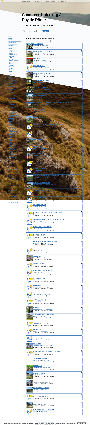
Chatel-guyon (36, 396)
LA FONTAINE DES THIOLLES (41, 183)
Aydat (34, 316)
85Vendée (10, 161)
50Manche (10, 109)
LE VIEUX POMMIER (39, 373)
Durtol (34, 265)
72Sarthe (10, 142)
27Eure (10, 74)
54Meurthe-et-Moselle (13, 115)
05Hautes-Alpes (12, 42)
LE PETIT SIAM (37, 366)
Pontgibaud (35, 67)
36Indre (10, 87)
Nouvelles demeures (26, 1)
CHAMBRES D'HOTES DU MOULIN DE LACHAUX (46, 351)
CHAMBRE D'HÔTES (39, 234)
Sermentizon (36, 155)
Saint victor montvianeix (38, 82)
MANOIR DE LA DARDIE (39, 197)
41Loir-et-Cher (11, 95)
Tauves (34, 404)
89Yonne (10, 167)
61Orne (10, 125)
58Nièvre (10, 121)
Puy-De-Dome (45, 45)
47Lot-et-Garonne (12, 104)
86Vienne (10, 163)
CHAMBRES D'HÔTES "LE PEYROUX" (43, 410)
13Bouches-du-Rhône (13, 54)
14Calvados (11, 56)
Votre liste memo (38, 1)
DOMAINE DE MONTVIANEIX (41, 80)
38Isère (10, 90)
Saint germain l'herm (37, 184)
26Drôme (10, 72)
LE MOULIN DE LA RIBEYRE (41, 388)
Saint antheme (36, 360)
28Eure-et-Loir (11, 75)
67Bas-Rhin (11, 134)
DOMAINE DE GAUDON (39, 168)
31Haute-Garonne (12, 80)
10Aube (10, 50)
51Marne (10, 110)
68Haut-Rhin (11, 136)
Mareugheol (35, 118)
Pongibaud (35, 206)
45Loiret (10, 101)
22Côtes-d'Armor (12, 66)
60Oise (10, 124)
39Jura (10, 92)
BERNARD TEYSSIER (39, 110)
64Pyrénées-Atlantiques (13, 130)
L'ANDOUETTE (37, 344)
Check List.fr (11, 190)
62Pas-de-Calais (12, 127)
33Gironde (10, 83)
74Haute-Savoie (12, 145)
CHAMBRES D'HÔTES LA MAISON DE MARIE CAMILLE (48, 219)
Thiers (34, 75)
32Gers (10, 81)
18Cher (10, 62)
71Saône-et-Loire (12, 140)
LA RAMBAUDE (37, 285)
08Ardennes (11, 47)
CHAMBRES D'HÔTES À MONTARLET (43, 190)
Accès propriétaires (62, 1)
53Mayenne (11, 113)
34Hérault (10, 84)
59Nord (10, 122)
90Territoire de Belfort (13, 169)
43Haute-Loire (11, 98)
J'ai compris (81, 423)
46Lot (9, 103)
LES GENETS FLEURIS (39, 205)
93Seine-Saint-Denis (13, 173)
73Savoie (10, 143)
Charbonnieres (36, 294)
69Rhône (10, 137)
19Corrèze (10, 63)
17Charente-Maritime (13, 60)
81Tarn (9, 155)
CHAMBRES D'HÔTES (39, 263)
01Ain (9, 36)
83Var (9, 158)
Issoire (34, 148)
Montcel (35, 411)
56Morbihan (11, 118)
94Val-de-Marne (12, 175)
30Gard (10, 78)
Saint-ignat (35, 53)
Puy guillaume (36, 89)
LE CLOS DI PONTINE (39, 66)
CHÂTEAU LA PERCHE (39, 300)
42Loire (10, 97)
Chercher (45, 31)
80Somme (10, 154)
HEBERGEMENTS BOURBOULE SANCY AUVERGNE (47, 175)
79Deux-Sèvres (11, 152)
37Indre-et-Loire (12, 89)
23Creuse (10, 68)
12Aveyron (10, 53)
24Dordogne (11, 69)
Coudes (35, 389)
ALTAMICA (36, 307)
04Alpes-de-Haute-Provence (14, 41)
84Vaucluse (11, 160)
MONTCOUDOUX (37, 146)
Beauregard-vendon (37, 287)
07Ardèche (10, 45)
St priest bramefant (37, 345)
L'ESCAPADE (36, 58)
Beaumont (35, 45)
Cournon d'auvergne (37, 309)
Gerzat (34, 331)
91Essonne (10, 170)
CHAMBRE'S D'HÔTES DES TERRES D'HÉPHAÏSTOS (47, 212)
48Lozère (10, 106)
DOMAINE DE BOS (38, 139)
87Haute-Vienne (12, 164)
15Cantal (10, 57)
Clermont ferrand (37, 367)
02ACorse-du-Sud (12, 178)
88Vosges (10, 166)
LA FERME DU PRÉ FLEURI (40, 153)
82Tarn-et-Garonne (12, 157)
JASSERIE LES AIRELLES (40, 358)
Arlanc (34, 257)
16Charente (11, 59)
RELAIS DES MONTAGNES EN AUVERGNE (45, 241)
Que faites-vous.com (13, 202)
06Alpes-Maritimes (12, 44)
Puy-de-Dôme (43, 60)
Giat (34, 375)
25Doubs (10, 71)
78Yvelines (10, 151)
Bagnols (35, 140)
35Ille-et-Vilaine (12, 86)
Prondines (35, 323)
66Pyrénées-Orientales (13, 133)
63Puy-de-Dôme (12, 128)
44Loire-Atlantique (12, 100)
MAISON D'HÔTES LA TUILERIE (42, 73)
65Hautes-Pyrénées (12, 131)
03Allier (10, 39)
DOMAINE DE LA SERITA (40, 95)
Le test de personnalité (13, 196)
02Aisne (10, 38)
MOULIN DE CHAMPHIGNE (40, 88)
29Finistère (11, 77)
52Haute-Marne (11, 112)
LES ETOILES (37, 117)
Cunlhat (34, 235)
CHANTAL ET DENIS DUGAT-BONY (42, 271)
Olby (34, 111)
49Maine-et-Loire (12, 107)
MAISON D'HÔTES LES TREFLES (42, 51)
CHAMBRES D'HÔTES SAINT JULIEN (43, 314)
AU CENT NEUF (37, 256)
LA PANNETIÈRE (38, 329)
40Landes (10, 94)
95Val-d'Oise (11, 177)
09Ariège (10, 48)
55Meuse (10, 116)
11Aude (10, 51)
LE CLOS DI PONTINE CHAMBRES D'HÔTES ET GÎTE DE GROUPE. (51, 102)
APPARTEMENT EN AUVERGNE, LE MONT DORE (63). (48, 124)
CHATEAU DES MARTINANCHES (42, 227)
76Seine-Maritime (12, 148)
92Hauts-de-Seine (12, 172)
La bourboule (36, 177)
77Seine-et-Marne (12, 149)
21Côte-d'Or (11, 65)
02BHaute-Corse (12, 180)
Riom (34, 60)
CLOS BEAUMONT (38, 44)
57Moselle (10, 119)
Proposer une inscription (50, 1)
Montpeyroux (36, 382)
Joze (34, 96)
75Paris (10, 146)
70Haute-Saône (11, 139)
